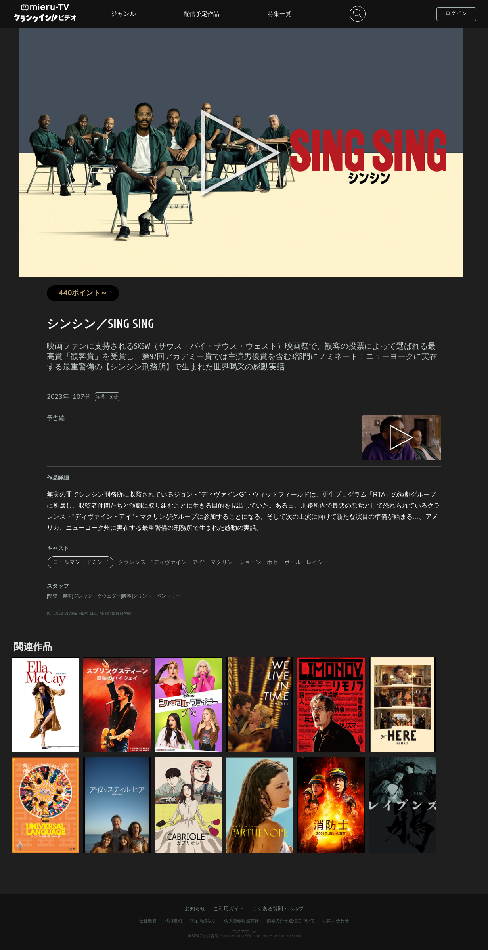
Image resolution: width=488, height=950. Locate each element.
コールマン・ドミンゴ (80, 562)
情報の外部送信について (291, 921)
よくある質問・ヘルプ (278, 908)
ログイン (456, 13)
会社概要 (148, 921)
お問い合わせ (336, 921)
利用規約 (173, 921)
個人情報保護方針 (241, 921)
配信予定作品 (201, 14)
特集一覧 (279, 14)
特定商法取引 (203, 921)
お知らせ (195, 908)
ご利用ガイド (228, 908)
